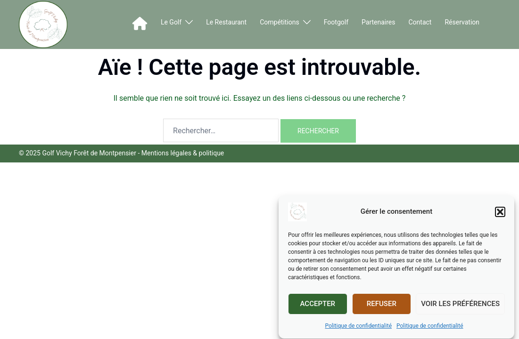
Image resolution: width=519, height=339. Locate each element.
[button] (500, 213)
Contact (420, 22)
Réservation (462, 22)
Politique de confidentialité (358, 327)
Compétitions (279, 22)
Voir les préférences (460, 305)
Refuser (381, 305)
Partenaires (378, 22)
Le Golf (171, 22)
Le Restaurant (226, 22)
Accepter (318, 305)
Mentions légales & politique (182, 153)
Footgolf (336, 22)
